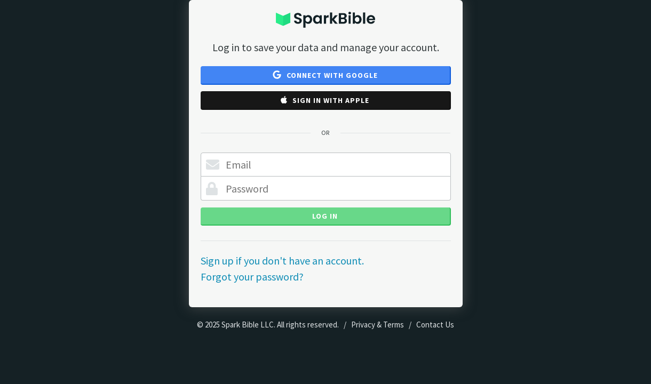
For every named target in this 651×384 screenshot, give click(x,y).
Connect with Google (325, 75)
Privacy (363, 324)
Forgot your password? (252, 276)
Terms (393, 324)
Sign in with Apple (325, 100)
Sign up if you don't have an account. (282, 260)
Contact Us (435, 324)
